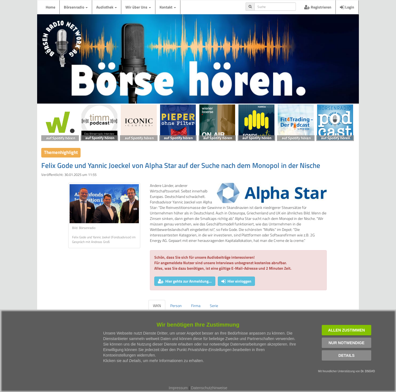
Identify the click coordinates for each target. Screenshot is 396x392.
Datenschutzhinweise (209, 388)
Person (176, 305)
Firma (195, 305)
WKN (157, 305)
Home (50, 7)
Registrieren (317, 7)
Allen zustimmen (346, 330)
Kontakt (168, 7)
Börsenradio (76, 7)
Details (347, 355)
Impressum (178, 388)
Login (347, 7)
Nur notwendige (347, 343)
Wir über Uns (138, 7)
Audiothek (106, 7)
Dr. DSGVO (368, 371)
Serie (214, 305)
